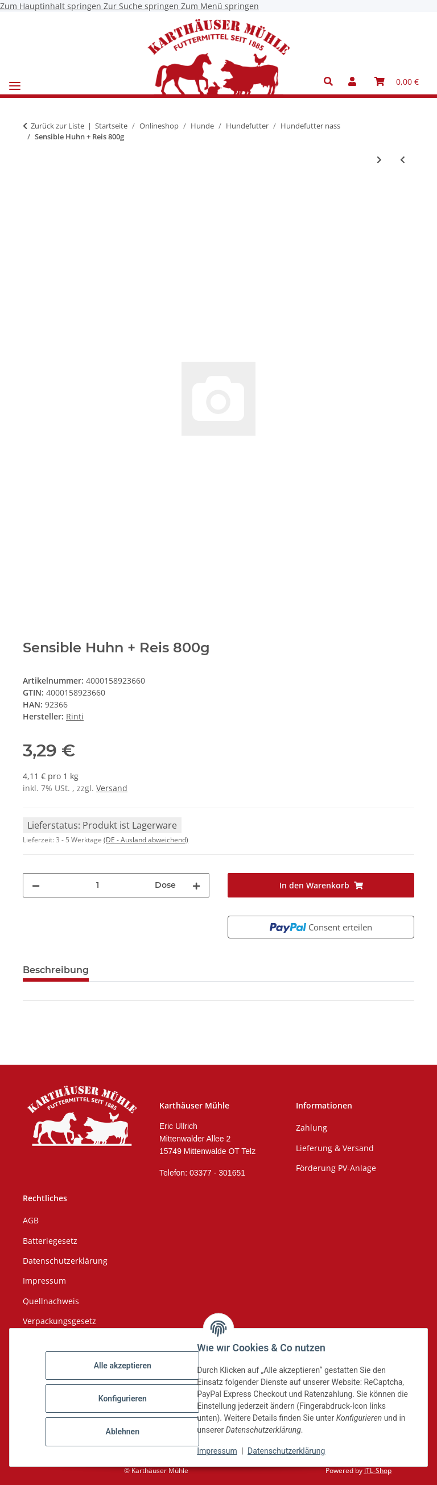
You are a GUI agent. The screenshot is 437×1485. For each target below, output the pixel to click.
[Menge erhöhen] (196, 885)
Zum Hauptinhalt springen (52, 6)
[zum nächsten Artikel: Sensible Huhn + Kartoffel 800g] (379, 159)
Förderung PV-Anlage (336, 1168)
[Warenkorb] (396, 81)
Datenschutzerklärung (289, 1450)
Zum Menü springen (220, 6)
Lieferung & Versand (335, 1148)
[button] (331, 81)
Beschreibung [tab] (56, 970)
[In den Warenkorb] (32, 197)
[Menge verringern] (35, 885)
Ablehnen (125, 1431)
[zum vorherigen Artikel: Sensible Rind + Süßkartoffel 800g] (402, 159)
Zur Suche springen (142, 6)
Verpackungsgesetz (59, 1321)
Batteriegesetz (50, 1240)
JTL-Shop (377, 1470)
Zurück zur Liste (57, 126)
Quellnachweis (51, 1301)
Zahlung (311, 1127)
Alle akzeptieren (125, 1365)
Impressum (220, 1450)
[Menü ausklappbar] (14, 82)
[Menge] (97, 885)
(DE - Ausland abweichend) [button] (146, 840)
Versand (111, 788)
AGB (31, 1220)
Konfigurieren (125, 1398)
